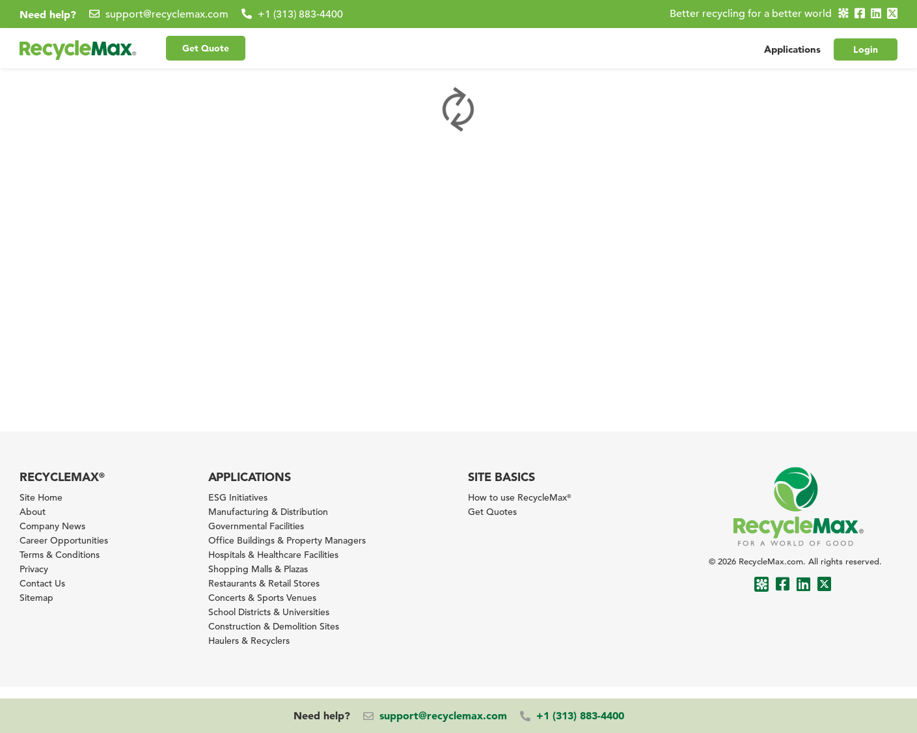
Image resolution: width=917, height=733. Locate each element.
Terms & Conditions (60, 554)
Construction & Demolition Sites (273, 626)
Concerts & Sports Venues (262, 597)
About (33, 512)
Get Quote (205, 46)
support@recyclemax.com (166, 14)
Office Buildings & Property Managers (287, 540)
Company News (52, 526)
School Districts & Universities (268, 612)
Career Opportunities (64, 540)
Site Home (41, 497)
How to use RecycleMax (519, 497)
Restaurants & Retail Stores (264, 583)
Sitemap (36, 597)
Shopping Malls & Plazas (258, 569)
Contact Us (42, 583)
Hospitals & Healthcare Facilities (273, 554)
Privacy (34, 569)
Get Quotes (492, 512)
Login (865, 47)
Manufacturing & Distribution (268, 512)
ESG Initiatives (237, 497)
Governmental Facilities (256, 526)
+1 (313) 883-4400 (300, 14)
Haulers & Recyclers (249, 640)
